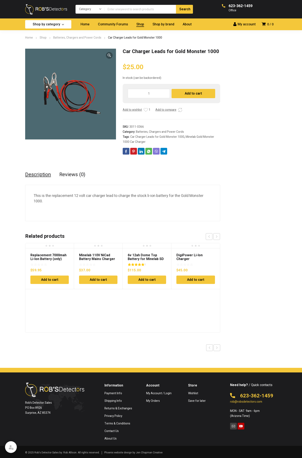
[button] (109, 55)
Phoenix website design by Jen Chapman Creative (133, 452)
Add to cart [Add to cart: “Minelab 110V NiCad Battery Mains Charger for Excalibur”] (98, 279)
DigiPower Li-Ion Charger (189, 257)
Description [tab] (38, 174)
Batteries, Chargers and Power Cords (77, 37)
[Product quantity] (149, 93)
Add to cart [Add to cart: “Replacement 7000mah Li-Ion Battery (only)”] (49, 279)
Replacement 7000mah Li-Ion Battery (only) (48, 257)
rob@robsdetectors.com (246, 401)
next (216, 236)
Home (29, 37)
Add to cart (193, 93)
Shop (43, 37)
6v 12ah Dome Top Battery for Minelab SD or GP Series (146, 259)
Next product (216, 347)
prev (209, 236)
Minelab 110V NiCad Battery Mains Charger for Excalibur (97, 259)
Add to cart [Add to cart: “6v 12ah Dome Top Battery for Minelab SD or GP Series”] (147, 279)
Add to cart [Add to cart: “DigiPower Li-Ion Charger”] (195, 279)
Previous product (209, 347)
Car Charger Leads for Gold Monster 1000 (157, 137)
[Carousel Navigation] (213, 236)
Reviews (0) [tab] (72, 174)
